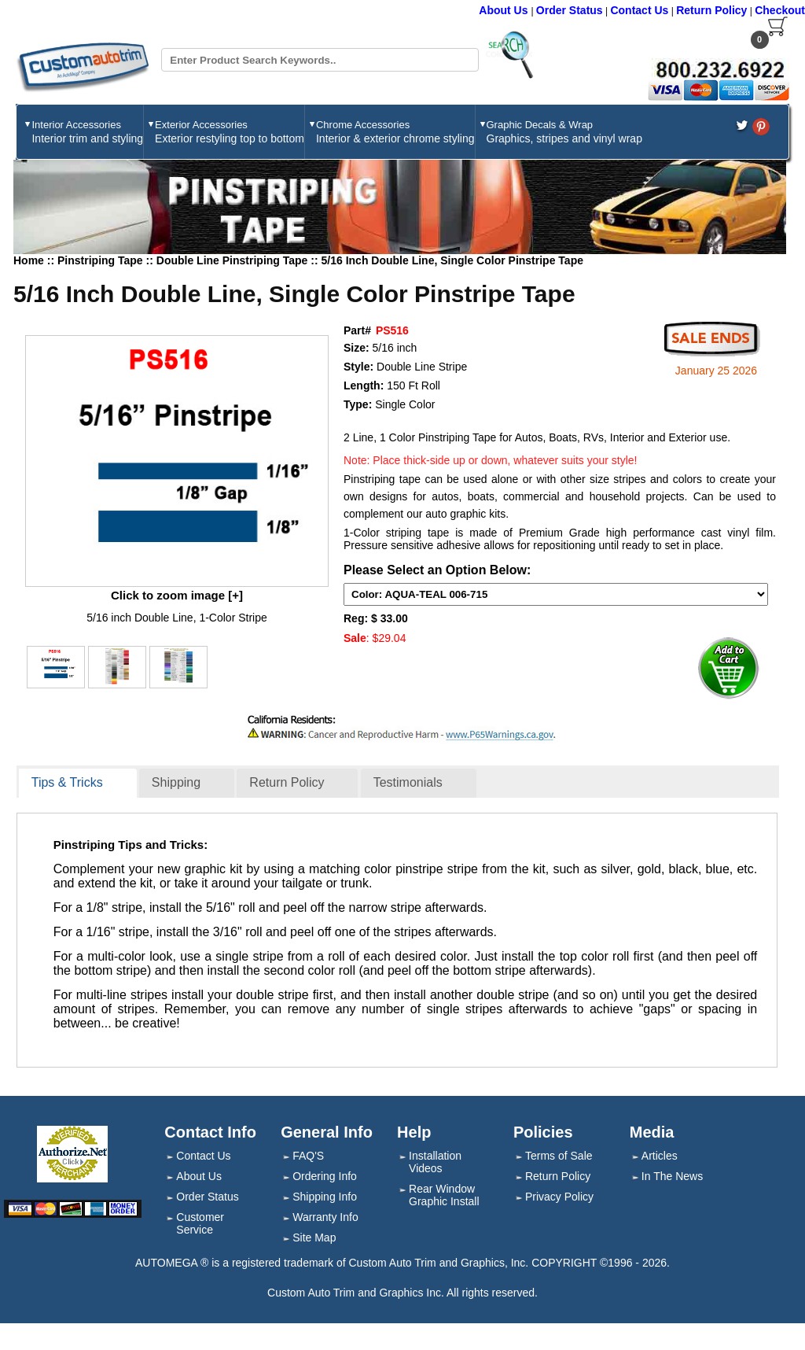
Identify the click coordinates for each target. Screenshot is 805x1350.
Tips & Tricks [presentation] (67, 782)
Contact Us (639, 10)
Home (28, 260)
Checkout (780, 10)
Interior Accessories (87, 132)
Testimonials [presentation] (408, 782)
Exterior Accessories (229, 132)
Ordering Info (324, 1176)
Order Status (569, 10)
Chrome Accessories (395, 132)
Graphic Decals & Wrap (564, 132)
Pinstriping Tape (101, 260)
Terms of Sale (559, 1155)
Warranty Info (325, 1217)
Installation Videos (435, 1162)
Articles (659, 1155)
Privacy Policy (559, 1196)
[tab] (78, 784)
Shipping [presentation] (176, 782)
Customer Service (200, 1223)
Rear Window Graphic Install (444, 1195)
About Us (505, 10)
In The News (672, 1176)
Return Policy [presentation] (286, 782)
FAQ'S (308, 1155)
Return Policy (711, 10)
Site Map (314, 1237)
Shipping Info (324, 1196)
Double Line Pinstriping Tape (233, 260)
